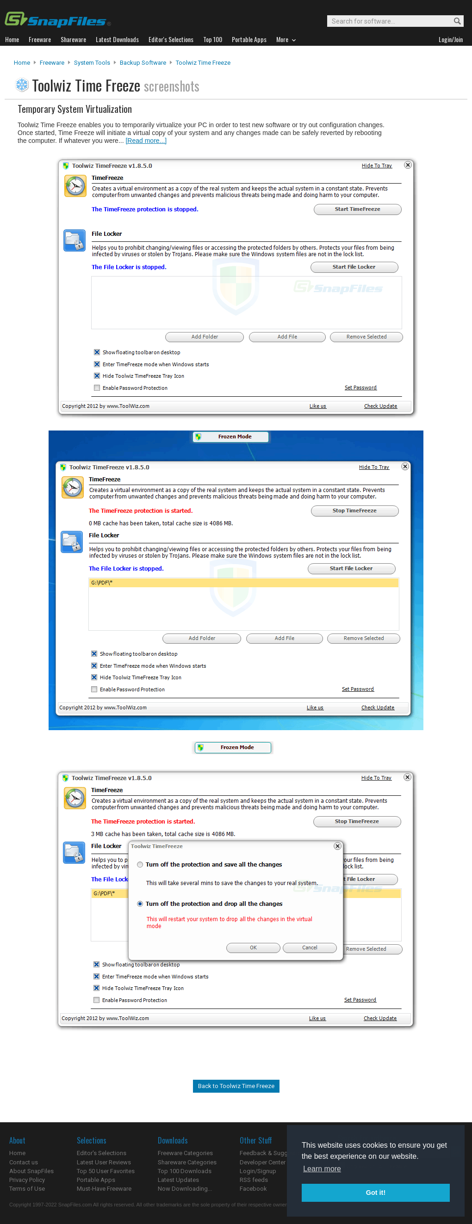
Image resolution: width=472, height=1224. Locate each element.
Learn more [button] (322, 1169)
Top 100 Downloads (184, 1171)
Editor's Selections (101, 1153)
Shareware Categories (187, 1162)
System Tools (92, 62)
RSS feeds (254, 1179)
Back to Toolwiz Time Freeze (236, 1086)
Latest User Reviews (104, 1162)
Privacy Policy (27, 1179)
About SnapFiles (31, 1171)
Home (22, 62)
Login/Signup (258, 1171)
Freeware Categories (185, 1153)
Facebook (253, 1188)
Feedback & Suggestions (274, 1153)
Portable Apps (96, 1179)
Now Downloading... (185, 1188)
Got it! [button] (375, 1192)
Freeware (52, 62)
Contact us (23, 1162)
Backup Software (143, 62)
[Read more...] (146, 140)
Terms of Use (27, 1188)
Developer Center (263, 1162)
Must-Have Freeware (104, 1188)
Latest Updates (178, 1179)
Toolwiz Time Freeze (203, 62)
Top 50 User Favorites (106, 1171)
